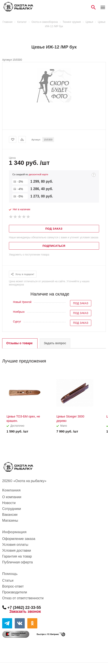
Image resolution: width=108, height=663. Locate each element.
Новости (9, 503)
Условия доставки (16, 550)
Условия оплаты (15, 544)
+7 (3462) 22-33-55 (24, 607)
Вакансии (10, 514)
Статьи (7, 580)
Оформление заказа (18, 539)
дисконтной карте (38, 174)
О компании (11, 497)
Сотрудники (11, 509)
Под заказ (80, 303)
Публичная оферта (17, 562)
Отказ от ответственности (23, 598)
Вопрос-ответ (13, 586)
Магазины (10, 520)
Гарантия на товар (17, 556)
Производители (14, 592)
